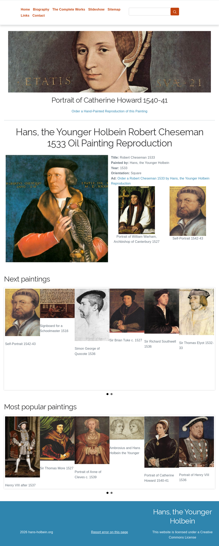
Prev (10, 339)
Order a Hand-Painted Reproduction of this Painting (109, 111)
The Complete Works (68, 9)
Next (208, 339)
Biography (41, 9)
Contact (38, 15)
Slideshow (96, 9)
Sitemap (113, 9)
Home (25, 9)
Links (25, 15)
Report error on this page (109, 532)
